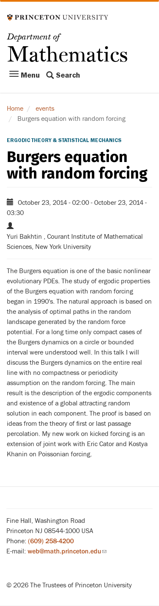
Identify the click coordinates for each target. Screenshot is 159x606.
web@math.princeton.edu (67, 551)
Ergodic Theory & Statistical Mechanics (64, 140)
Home (15, 108)
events (45, 108)
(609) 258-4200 (51, 541)
